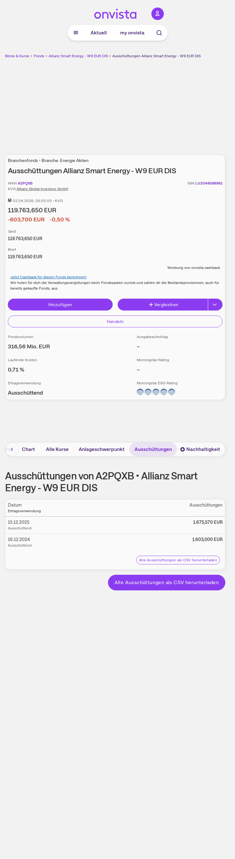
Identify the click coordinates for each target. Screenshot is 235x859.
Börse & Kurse (17, 55)
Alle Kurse (57, 449)
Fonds (39, 55)
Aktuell (99, 32)
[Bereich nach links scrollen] (12, 449)
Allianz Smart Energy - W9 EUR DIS (78, 55)
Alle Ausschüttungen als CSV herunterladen (178, 560)
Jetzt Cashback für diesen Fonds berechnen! (48, 277)
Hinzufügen (60, 304)
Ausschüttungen (153, 449)
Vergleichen (164, 304)
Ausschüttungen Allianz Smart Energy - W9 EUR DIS (156, 55)
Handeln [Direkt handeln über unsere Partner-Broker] (115, 321)
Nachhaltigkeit (200, 449)
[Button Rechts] (215, 305)
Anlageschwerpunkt (102, 449)
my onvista (132, 32)
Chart (28, 449)
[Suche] (159, 33)
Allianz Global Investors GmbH (42, 188)
